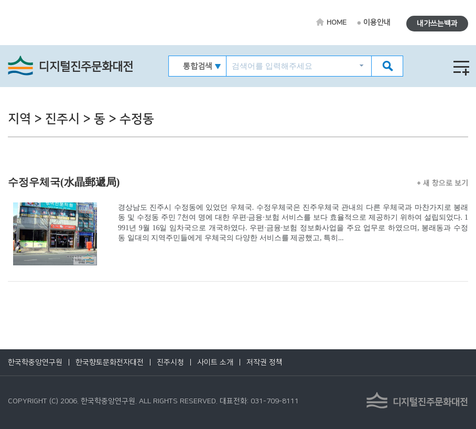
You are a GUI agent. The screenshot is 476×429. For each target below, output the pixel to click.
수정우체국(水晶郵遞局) (64, 182)
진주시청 (170, 362)
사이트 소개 (215, 362)
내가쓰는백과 (437, 23)
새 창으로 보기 (442, 182)
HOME (337, 22)
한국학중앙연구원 (35, 362)
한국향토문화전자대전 (109, 362)
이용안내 (377, 22)
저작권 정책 (264, 362)
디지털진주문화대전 (86, 66)
